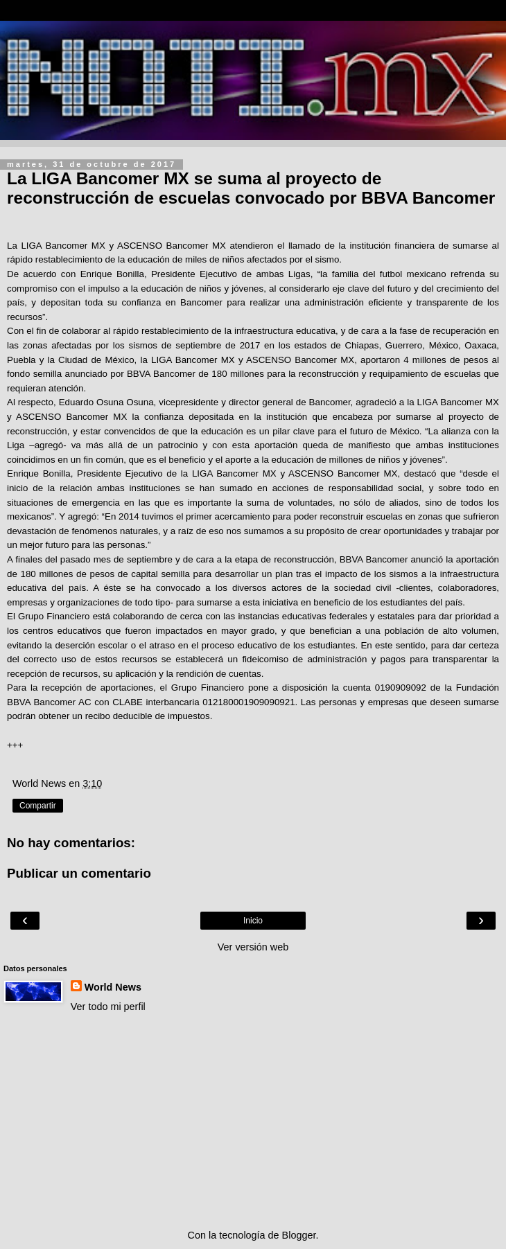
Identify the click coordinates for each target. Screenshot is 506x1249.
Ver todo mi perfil (108, 1006)
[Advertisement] (253, 1121)
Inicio (253, 920)
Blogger (299, 1235)
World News (113, 987)
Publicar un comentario (79, 873)
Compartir (37, 805)
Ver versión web (253, 947)
